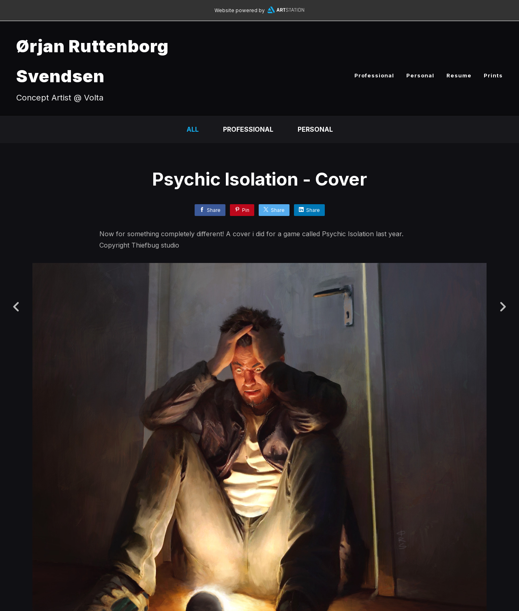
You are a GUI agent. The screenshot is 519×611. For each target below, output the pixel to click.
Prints (493, 75)
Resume (459, 75)
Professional (374, 75)
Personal (420, 75)
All (193, 129)
